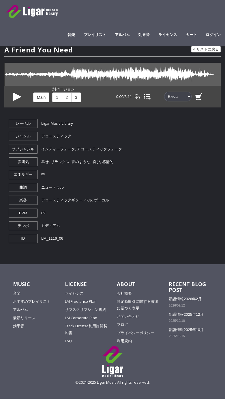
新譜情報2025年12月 (186, 314)
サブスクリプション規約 (85, 309)
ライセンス (167, 34)
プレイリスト (95, 34)
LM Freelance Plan (81, 301)
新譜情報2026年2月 (185, 299)
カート (191, 34)
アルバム (122, 34)
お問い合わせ (128, 316)
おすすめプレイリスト (31, 301)
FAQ (68, 340)
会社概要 (124, 293)
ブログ (122, 324)
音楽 (71, 34)
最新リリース (24, 317)
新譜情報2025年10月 (186, 330)
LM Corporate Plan (81, 317)
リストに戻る (206, 49)
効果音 (144, 34)
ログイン (213, 34)
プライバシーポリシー (135, 332)
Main (41, 97)
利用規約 (124, 340)
